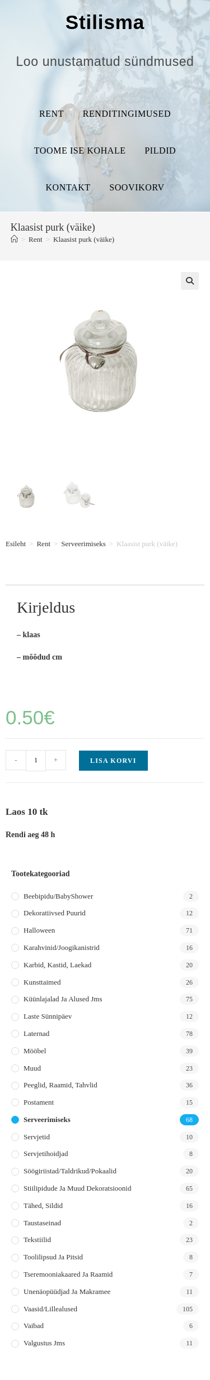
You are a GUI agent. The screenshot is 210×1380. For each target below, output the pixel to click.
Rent (51, 113)
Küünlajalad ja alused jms (63, 999)
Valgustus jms (44, 1343)
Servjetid (37, 1137)
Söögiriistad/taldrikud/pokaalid (70, 1171)
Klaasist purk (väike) (83, 239)
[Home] (14, 239)
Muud (32, 1068)
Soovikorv (136, 187)
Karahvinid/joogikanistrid (62, 947)
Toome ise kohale (80, 150)
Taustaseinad (42, 1223)
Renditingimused (127, 113)
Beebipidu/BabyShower (58, 896)
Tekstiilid (37, 1239)
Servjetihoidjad (46, 1153)
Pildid (160, 150)
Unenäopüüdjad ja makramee (67, 1291)
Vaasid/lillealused (50, 1309)
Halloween (39, 930)
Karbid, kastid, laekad (57, 965)
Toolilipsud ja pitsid (53, 1257)
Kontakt (67, 187)
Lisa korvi (113, 761)
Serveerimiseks (83, 543)
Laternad (36, 1033)
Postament (39, 1102)
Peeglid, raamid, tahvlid (60, 1085)
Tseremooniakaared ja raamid (68, 1274)
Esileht (16, 543)
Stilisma (105, 22)
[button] (190, 281)
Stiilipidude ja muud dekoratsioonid (77, 1188)
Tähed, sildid (43, 1205)
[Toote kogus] (36, 760)
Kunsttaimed (42, 982)
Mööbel (35, 1051)
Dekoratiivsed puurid (55, 913)
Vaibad (34, 1325)
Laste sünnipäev (48, 1016)
